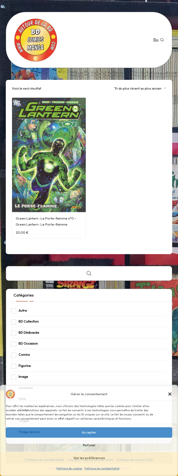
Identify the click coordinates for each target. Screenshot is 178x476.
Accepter (89, 432)
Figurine (25, 366)
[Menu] (155, 40)
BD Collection (29, 321)
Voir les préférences (89, 458)
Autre (23, 310)
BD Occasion (28, 343)
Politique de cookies (69, 468)
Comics (24, 355)
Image (23, 377)
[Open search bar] (89, 273)
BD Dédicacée (29, 332)
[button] (170, 394)
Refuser (89, 445)
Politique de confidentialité (102, 468)
